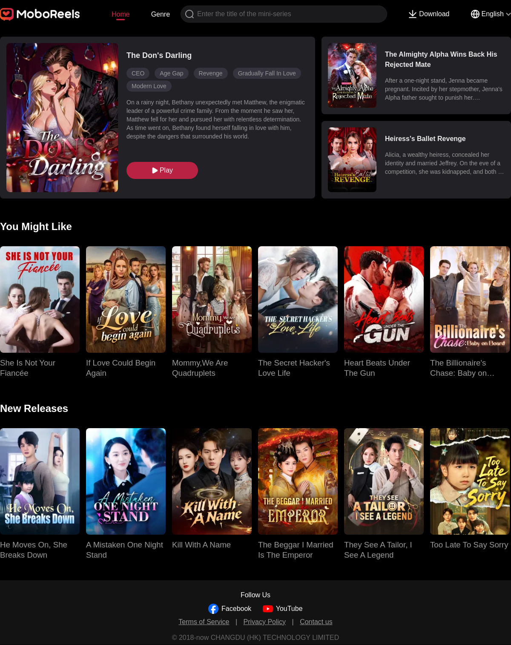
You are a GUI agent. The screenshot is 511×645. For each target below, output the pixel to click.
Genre (160, 14)
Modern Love (149, 86)
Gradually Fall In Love (267, 73)
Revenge (211, 73)
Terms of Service (203, 621)
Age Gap (171, 73)
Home (121, 14)
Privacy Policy (265, 621)
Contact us (316, 621)
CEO (138, 73)
